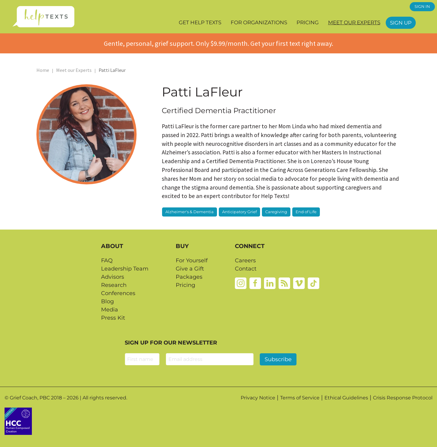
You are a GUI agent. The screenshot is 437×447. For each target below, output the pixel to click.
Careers (245, 260)
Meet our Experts (354, 22)
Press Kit (113, 317)
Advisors (112, 277)
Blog (107, 301)
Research (114, 285)
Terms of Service (300, 398)
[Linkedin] (270, 283)
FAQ (107, 260)
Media (109, 309)
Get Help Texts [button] (200, 22)
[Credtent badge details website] (18, 420)
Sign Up (401, 23)
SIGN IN (422, 6)
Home (42, 70)
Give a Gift (190, 268)
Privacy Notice (258, 398)
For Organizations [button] (259, 22)
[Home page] (43, 16)
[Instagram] (240, 283)
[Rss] (284, 283)
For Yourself (192, 260)
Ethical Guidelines (346, 398)
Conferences (118, 293)
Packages (189, 277)
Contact (245, 268)
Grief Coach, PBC (30, 398)
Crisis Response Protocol (402, 398)
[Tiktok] (313, 283)
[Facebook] (255, 283)
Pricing (307, 22)
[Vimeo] (299, 283)
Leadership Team (124, 268)
